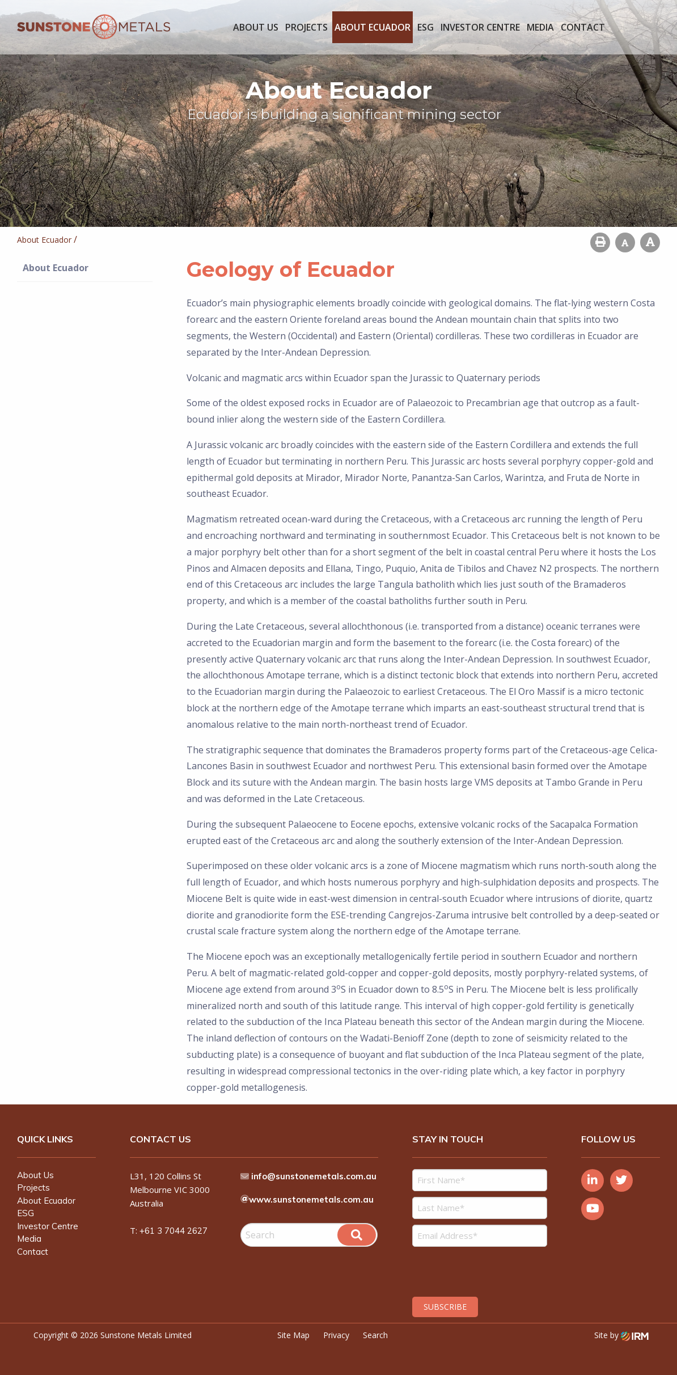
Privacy (336, 1335)
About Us (255, 27)
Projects (306, 27)
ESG (425, 27)
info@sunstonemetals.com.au (314, 1176)
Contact (583, 27)
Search (375, 1335)
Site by (621, 1335)
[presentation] (481, 1270)
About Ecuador (373, 27)
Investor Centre (480, 27)
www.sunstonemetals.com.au (311, 1199)
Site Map (293, 1335)
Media (540, 27)
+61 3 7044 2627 (173, 1230)
